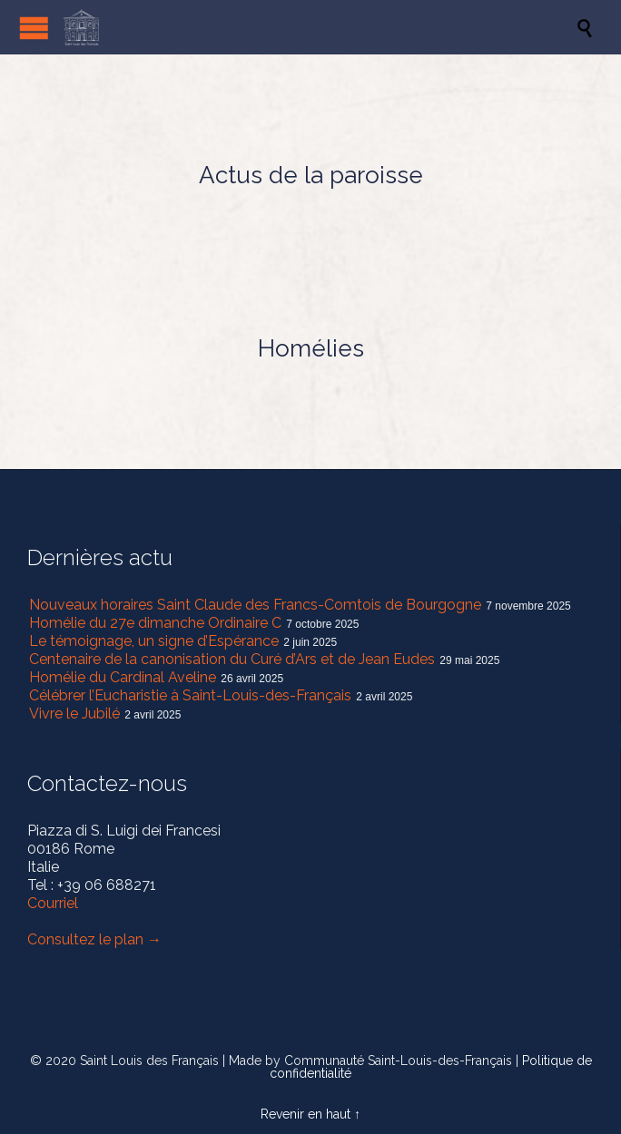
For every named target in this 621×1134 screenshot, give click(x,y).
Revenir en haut (305, 1114)
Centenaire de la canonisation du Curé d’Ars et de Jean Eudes (232, 659)
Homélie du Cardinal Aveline (122, 677)
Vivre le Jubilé (74, 713)
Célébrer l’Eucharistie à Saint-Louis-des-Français (190, 695)
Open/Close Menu (34, 28)
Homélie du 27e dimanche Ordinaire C (155, 622)
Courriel (52, 903)
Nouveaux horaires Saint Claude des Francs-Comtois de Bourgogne (255, 604)
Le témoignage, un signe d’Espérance (154, 641)
